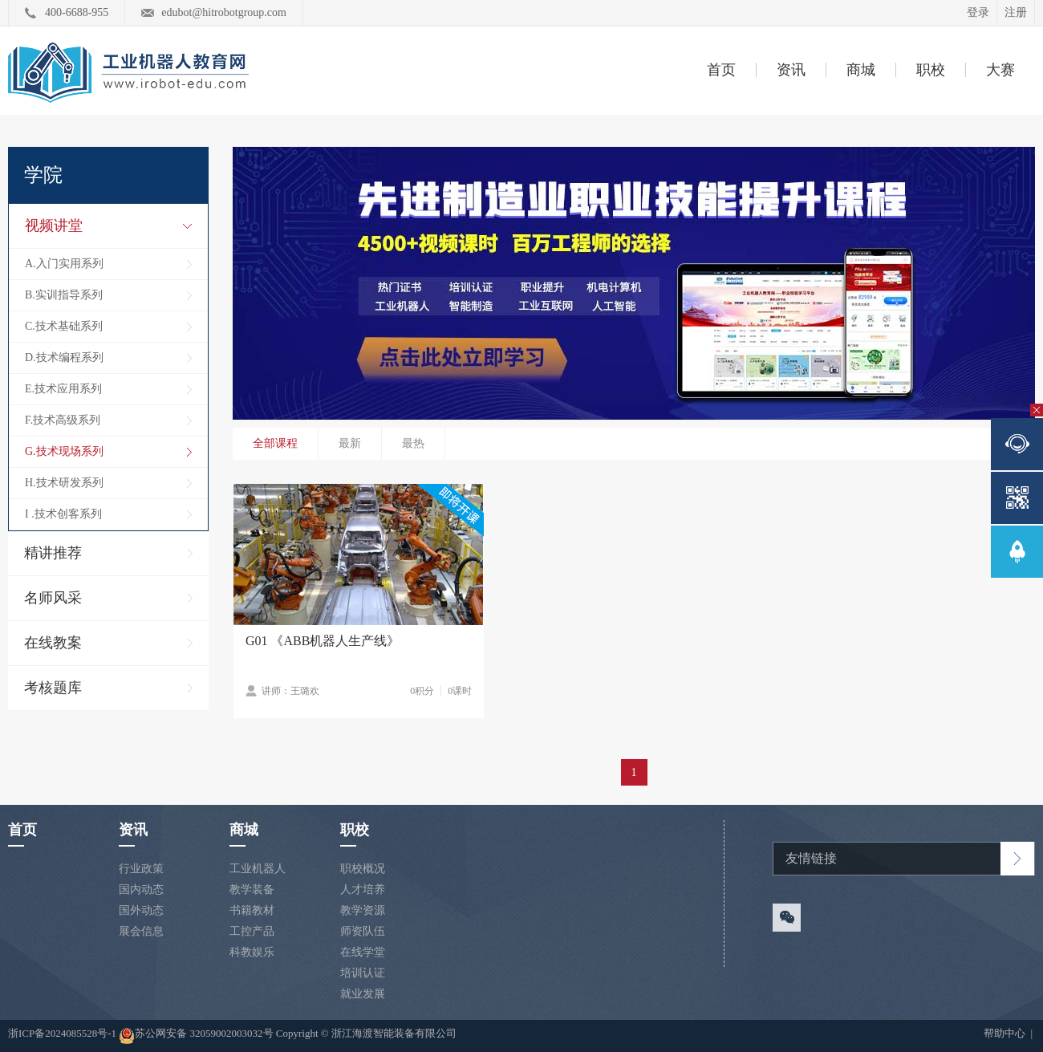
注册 (1015, 12)
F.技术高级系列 (62, 420)
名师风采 (53, 598)
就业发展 (362, 994)
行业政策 (141, 869)
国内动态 (141, 889)
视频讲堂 (54, 225)
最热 (413, 443)
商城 (860, 70)
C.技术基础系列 (64, 326)
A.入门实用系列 (64, 264)
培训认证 (362, 973)
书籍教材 (251, 910)
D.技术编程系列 (64, 357)
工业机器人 (257, 869)
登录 (978, 12)
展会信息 (141, 931)
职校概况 (362, 869)
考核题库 (53, 688)
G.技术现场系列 (64, 451)
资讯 (791, 70)
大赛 (1000, 70)
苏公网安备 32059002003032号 (196, 1036)
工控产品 (251, 931)
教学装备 (251, 889)
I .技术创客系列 (63, 514)
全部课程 (275, 443)
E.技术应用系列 (63, 389)
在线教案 (53, 643)
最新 (350, 443)
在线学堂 (362, 952)
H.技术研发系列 (64, 483)
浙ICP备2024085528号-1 (63, 1033)
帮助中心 (1006, 1033)
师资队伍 (362, 931)
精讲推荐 (53, 553)
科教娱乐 (251, 952)
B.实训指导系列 (64, 295)
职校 (930, 70)
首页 (721, 70)
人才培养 (362, 889)
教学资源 (362, 910)
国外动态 (141, 910)
